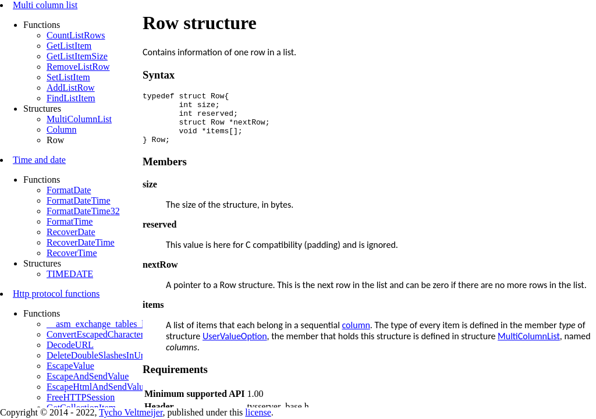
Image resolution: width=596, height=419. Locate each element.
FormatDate (69, 190)
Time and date (39, 160)
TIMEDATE (70, 274)
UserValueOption (235, 346)
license (258, 412)
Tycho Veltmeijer (130, 412)
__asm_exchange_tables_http (101, 324)
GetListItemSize (77, 56)
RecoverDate (71, 232)
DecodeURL (70, 345)
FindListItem (71, 98)
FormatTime (70, 221)
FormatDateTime (79, 200)
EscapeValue (70, 366)
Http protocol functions (56, 294)
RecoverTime (72, 253)
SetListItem (68, 77)
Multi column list (45, 5)
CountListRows (76, 35)
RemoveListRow (78, 67)
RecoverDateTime (81, 242)
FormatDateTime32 (83, 211)
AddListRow (71, 88)
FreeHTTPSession (81, 397)
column (356, 335)
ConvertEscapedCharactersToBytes (112, 334)
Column (62, 129)
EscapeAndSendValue (88, 376)
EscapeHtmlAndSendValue (97, 387)
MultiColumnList (79, 119)
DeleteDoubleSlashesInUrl (97, 355)
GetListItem (69, 46)
